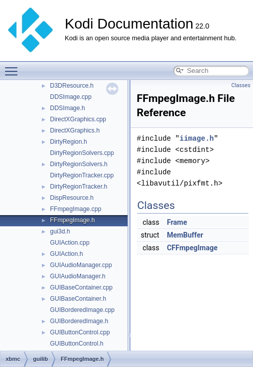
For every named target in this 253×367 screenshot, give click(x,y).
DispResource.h (71, 197)
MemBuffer (185, 235)
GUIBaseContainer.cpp (81, 287)
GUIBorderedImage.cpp (82, 309)
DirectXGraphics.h (74, 130)
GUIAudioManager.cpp (81, 265)
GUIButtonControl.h (77, 343)
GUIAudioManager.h (78, 276)
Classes (241, 85)
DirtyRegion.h (68, 141)
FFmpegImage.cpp (76, 209)
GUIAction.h (66, 253)
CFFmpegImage (192, 248)
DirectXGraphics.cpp (78, 119)
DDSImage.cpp (70, 96)
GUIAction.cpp (69, 242)
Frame (177, 222)
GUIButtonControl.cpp (80, 332)
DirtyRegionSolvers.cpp (82, 152)
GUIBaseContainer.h (78, 298)
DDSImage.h (67, 108)
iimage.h (197, 138)
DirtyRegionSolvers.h (79, 164)
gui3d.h (60, 231)
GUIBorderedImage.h (79, 321)
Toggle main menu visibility (13, 67)
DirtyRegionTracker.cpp (82, 175)
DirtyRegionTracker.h (78, 186)
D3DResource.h (71, 85)
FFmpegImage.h (72, 220)
